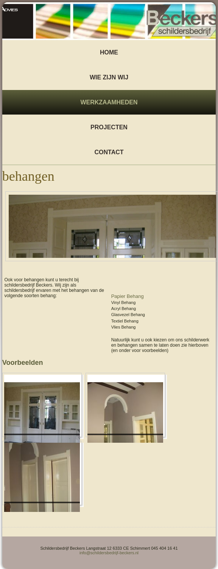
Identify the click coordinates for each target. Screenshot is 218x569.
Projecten (109, 127)
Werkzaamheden (108, 102)
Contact (108, 152)
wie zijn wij (109, 77)
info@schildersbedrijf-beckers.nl (109, 552)
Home (109, 52)
